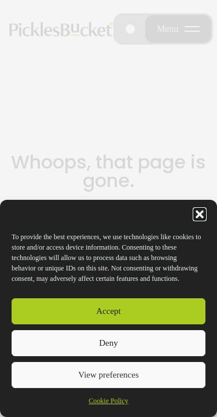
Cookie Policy (108, 401)
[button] (199, 214)
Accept (108, 311)
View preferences (108, 374)
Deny (108, 343)
